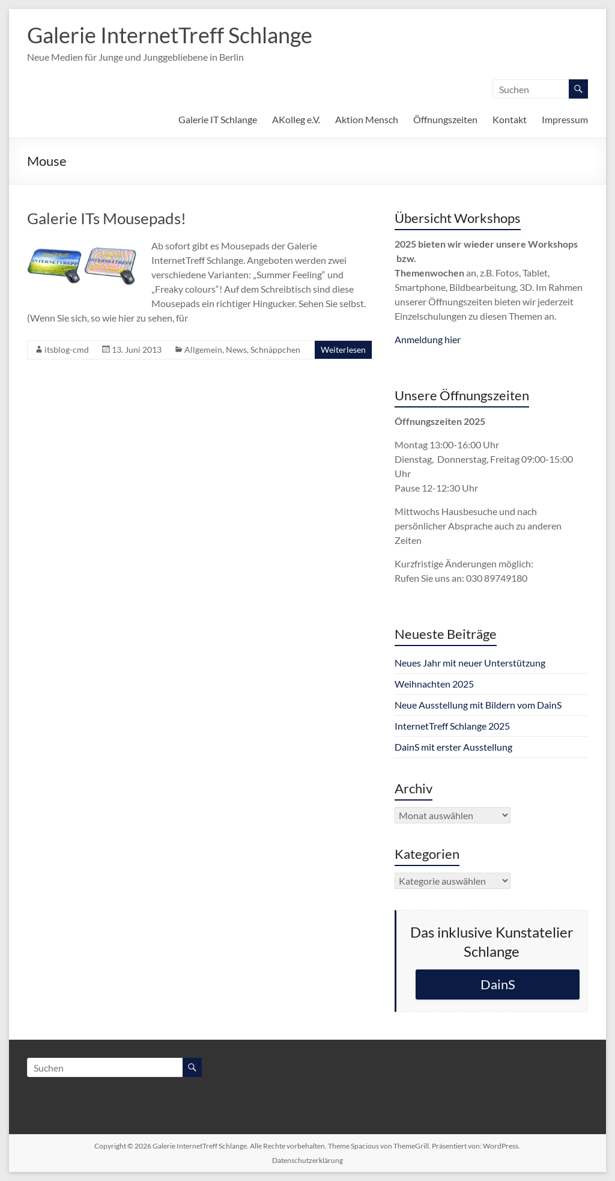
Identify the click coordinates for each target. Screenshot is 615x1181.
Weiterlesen (343, 349)
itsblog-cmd (66, 349)
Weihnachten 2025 (434, 683)
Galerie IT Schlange (217, 119)
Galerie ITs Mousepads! (106, 218)
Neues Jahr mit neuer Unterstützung (470, 662)
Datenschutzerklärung (307, 1160)
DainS (497, 984)
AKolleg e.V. (296, 119)
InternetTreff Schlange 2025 (452, 725)
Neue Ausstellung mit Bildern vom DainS (478, 704)
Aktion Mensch (366, 119)
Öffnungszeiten (445, 119)
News (236, 349)
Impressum (565, 119)
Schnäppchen (275, 349)
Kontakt (509, 119)
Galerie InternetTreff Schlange (169, 35)
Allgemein (203, 349)
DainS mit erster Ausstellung (453, 746)
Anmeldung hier (428, 339)
